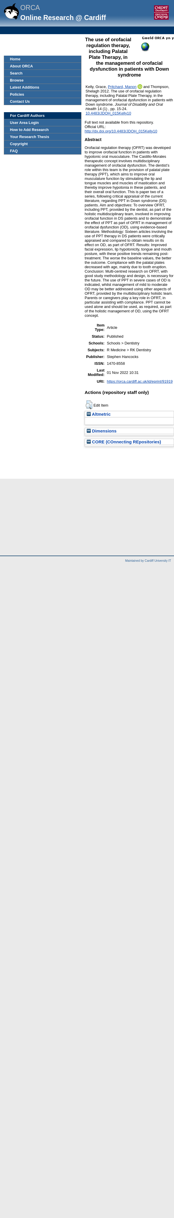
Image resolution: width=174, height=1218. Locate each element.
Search (16, 73)
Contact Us (20, 101)
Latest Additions (24, 87)
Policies (17, 94)
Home (15, 59)
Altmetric (99, 414)
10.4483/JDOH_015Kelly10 (108, 113)
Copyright (19, 144)
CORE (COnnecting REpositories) (124, 442)
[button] (89, 404)
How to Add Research (29, 129)
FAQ (14, 151)
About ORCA (21, 66)
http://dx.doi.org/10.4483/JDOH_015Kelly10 (121, 131)
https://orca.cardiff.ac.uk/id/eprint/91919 (140, 381)
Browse (17, 80)
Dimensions (102, 431)
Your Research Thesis (29, 137)
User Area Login (24, 122)
